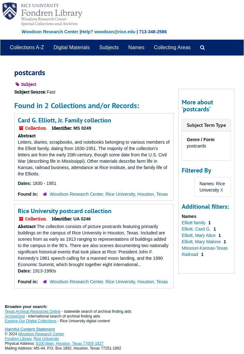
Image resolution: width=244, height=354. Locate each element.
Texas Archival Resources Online (32, 311)
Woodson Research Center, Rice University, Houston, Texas (109, 194)
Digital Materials (72, 47)
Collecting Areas (172, 47)
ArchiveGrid (15, 316)
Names (136, 47)
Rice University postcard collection (65, 211)
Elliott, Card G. (197, 229)
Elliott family (194, 222)
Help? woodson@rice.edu (108, 31)
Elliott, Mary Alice (199, 235)
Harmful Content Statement (30, 329)
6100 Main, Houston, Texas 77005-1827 (70, 343)
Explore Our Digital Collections (31, 321)
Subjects (109, 47)
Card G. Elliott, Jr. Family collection (64, 120)
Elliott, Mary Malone (202, 241)
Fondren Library (18, 339)
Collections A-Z (27, 47)
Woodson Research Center (50, 31)
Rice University (46, 339)
